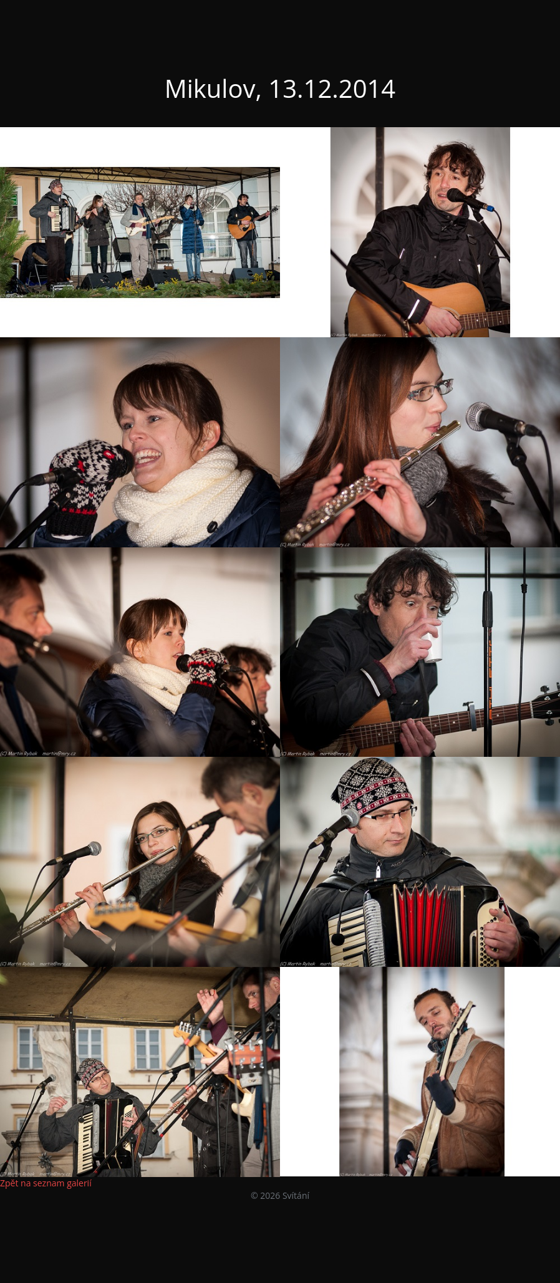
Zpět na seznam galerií (46, 1183)
